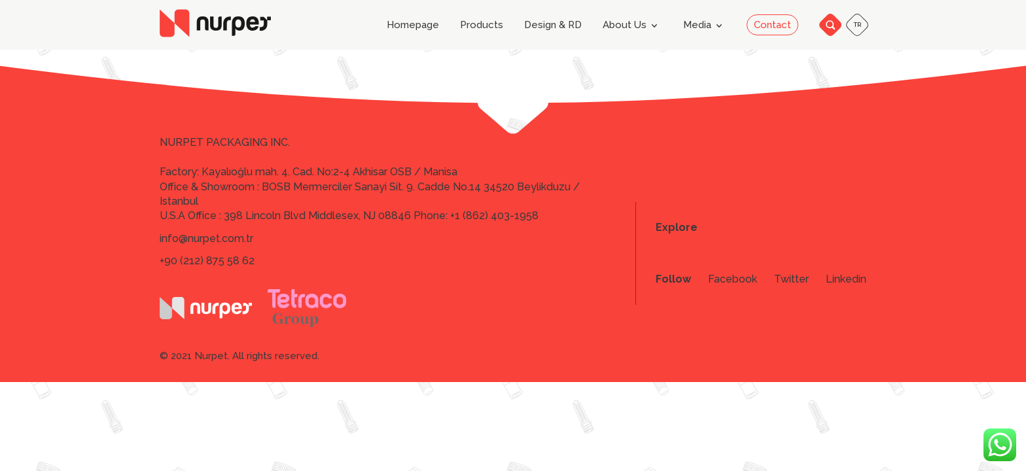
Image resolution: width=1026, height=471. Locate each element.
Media (705, 25)
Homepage (413, 25)
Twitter (791, 279)
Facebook (732, 279)
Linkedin (846, 279)
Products (481, 25)
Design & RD (553, 25)
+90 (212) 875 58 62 (207, 260)
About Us (632, 25)
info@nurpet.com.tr (206, 238)
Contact (772, 25)
